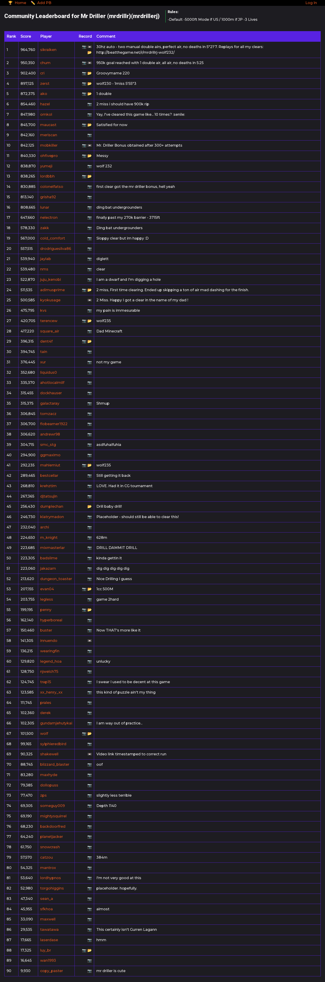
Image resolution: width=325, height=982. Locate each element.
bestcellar (49, 475)
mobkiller (49, 145)
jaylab (45, 259)
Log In (311, 3)
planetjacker (51, 836)
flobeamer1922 (53, 424)
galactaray (49, 403)
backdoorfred (52, 826)
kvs (43, 310)
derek (45, 713)
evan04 (47, 589)
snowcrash (50, 847)
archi (44, 527)
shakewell (49, 754)
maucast (48, 125)
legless (46, 599)
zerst (44, 83)
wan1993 (48, 960)
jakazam (48, 568)
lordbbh (47, 176)
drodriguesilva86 (55, 249)
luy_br (45, 950)
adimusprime (52, 290)
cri (42, 73)
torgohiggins (52, 888)
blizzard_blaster (54, 764)
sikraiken (48, 50)
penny (45, 610)
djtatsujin (48, 496)
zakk (44, 228)
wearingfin (49, 651)
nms (44, 269)
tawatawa (49, 929)
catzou (46, 857)
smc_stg (48, 445)
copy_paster (51, 971)
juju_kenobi (50, 279)
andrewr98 (50, 434)
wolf (44, 733)
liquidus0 (48, 372)
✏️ (41, 3)
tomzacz (48, 414)
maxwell (48, 919)
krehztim (48, 486)
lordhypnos (50, 878)
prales (45, 703)
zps (43, 795)
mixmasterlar (52, 548)
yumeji (46, 166)
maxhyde (48, 775)
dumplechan (51, 506)
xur (43, 362)
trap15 (45, 682)
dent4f (46, 341)
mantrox (48, 868)
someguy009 (52, 806)
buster (46, 630)
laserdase (49, 940)
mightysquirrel (53, 816)
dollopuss (49, 785)
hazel (45, 104)
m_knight (49, 537)
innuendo (48, 641)
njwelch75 (49, 671)
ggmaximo (50, 455)
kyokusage (50, 300)
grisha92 (48, 197)
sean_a (46, 899)
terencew (48, 321)
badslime (48, 558)
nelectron (49, 217)
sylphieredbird (53, 744)
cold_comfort (52, 238)
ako (43, 94)
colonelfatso (51, 186)
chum (45, 63)
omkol (46, 114)
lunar (44, 207)
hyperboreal (51, 620)
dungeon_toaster (56, 579)
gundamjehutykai (56, 723)
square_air (49, 331)
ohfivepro (49, 156)
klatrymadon (52, 517)
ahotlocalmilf (52, 382)
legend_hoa (51, 661)
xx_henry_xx (51, 692)
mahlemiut (50, 465)
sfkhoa (46, 909)
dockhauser (51, 393)
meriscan (48, 135)
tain (43, 352)
